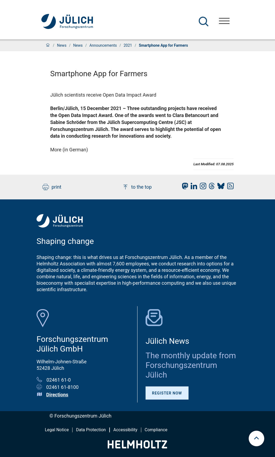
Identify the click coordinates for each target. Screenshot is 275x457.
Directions (57, 394)
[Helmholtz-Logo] (137, 446)
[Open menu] (224, 21)
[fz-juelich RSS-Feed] (229, 187)
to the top (137, 187)
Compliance (156, 429)
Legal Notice (57, 429)
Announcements (103, 45)
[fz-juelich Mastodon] (183, 187)
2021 (128, 45)
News (61, 45)
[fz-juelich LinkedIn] (192, 187)
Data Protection (91, 429)
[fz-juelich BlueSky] (220, 187)
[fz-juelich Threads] (210, 187)
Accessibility (125, 429)
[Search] (203, 21)
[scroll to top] (256, 438)
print (51, 187)
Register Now (167, 393)
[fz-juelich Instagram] (201, 187)
